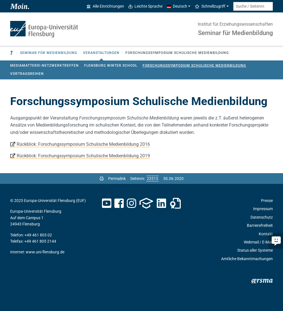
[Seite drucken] (102, 178)
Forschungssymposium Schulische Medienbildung (194, 66)
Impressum (263, 208)
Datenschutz (262, 217)
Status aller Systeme (255, 250)
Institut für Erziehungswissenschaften (235, 24)
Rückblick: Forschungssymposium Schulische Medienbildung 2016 (83, 144)
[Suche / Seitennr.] (253, 6)
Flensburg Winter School (110, 66)
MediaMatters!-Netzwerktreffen (44, 66)
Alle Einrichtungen (105, 6)
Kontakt (266, 234)
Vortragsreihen (27, 74)
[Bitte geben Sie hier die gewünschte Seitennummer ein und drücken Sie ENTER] (152, 178)
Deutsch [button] (177, 6)
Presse (267, 200)
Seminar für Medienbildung (235, 32)
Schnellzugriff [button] (210, 6)
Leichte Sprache (145, 6)
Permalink (117, 178)
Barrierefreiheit (260, 225)
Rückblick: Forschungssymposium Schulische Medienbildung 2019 (83, 155)
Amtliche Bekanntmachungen (247, 258)
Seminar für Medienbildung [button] (48, 53)
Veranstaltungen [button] (101, 53)
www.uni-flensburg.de (45, 252)
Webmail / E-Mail (258, 242)
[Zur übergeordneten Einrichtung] (12, 53)
